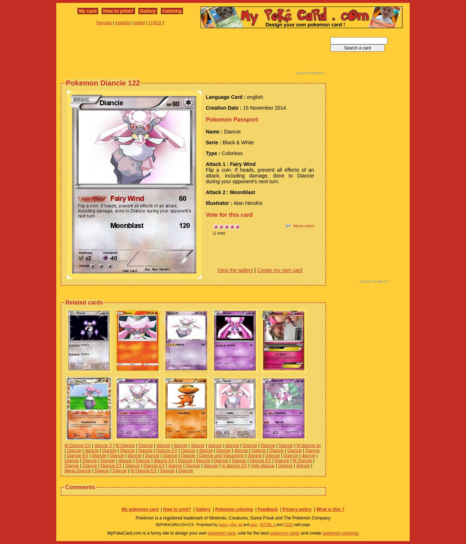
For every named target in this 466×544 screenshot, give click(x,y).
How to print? (118, 11)
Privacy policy (297, 509)
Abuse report (303, 226)
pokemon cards (285, 533)
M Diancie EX (78, 445)
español (123, 22)
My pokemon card (140, 509)
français (104, 22)
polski (139, 22)
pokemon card (222, 533)
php (233, 525)
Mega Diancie (78, 470)
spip (253, 525)
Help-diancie (263, 465)
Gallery (148, 11)
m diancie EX (234, 465)
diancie (163, 445)
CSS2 (288, 525)
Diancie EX (166, 450)
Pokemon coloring (234, 509)
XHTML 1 (267, 525)
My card (88, 11)
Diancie (146, 445)
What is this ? (330, 509)
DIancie (185, 470)
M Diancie (125, 445)
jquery (223, 525)
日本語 (155, 22)
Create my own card (279, 270)
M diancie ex (308, 445)
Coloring (171, 11)
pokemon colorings (340, 533)
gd (240, 525)
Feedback (267, 509)
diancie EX (164, 460)
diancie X (103, 445)
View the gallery (235, 270)
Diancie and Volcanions (221, 455)
